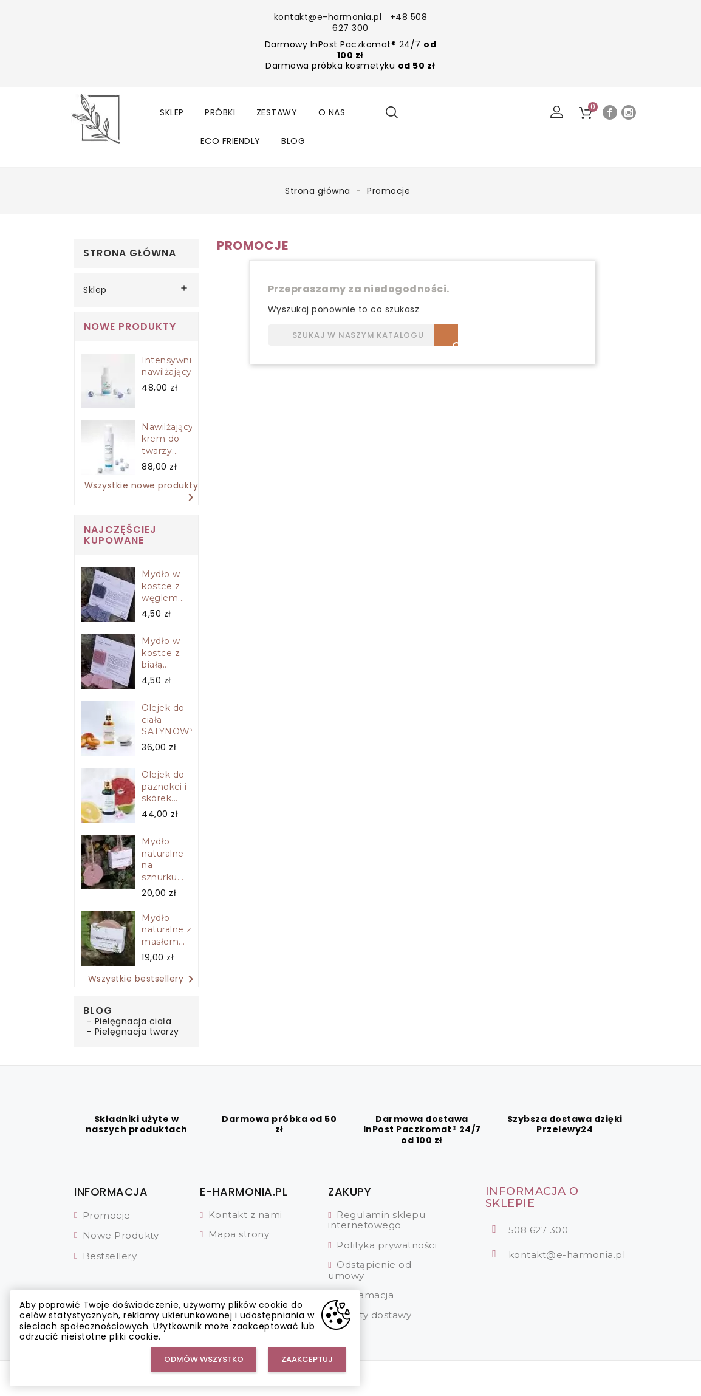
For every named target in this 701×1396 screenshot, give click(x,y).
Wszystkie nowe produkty (141, 493)
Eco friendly (230, 141)
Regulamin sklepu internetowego (376, 1220)
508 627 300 (538, 1230)
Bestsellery (110, 1256)
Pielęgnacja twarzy (137, 1031)
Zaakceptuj (307, 1359)
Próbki (220, 112)
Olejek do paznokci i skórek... (164, 786)
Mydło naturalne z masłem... (167, 930)
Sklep (172, 112)
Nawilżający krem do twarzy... (168, 439)
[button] (557, 112)
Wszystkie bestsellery (143, 979)
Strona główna (129, 253)
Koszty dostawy (374, 1315)
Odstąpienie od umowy (369, 1270)
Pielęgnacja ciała (133, 1021)
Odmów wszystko (204, 1359)
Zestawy (277, 112)
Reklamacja (365, 1295)
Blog (293, 141)
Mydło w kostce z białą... (161, 653)
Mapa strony (239, 1234)
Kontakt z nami (245, 1214)
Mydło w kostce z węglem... (163, 586)
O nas (332, 112)
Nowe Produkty (121, 1235)
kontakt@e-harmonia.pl (328, 17)
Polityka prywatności (387, 1245)
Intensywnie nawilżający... (170, 366)
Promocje (107, 1215)
